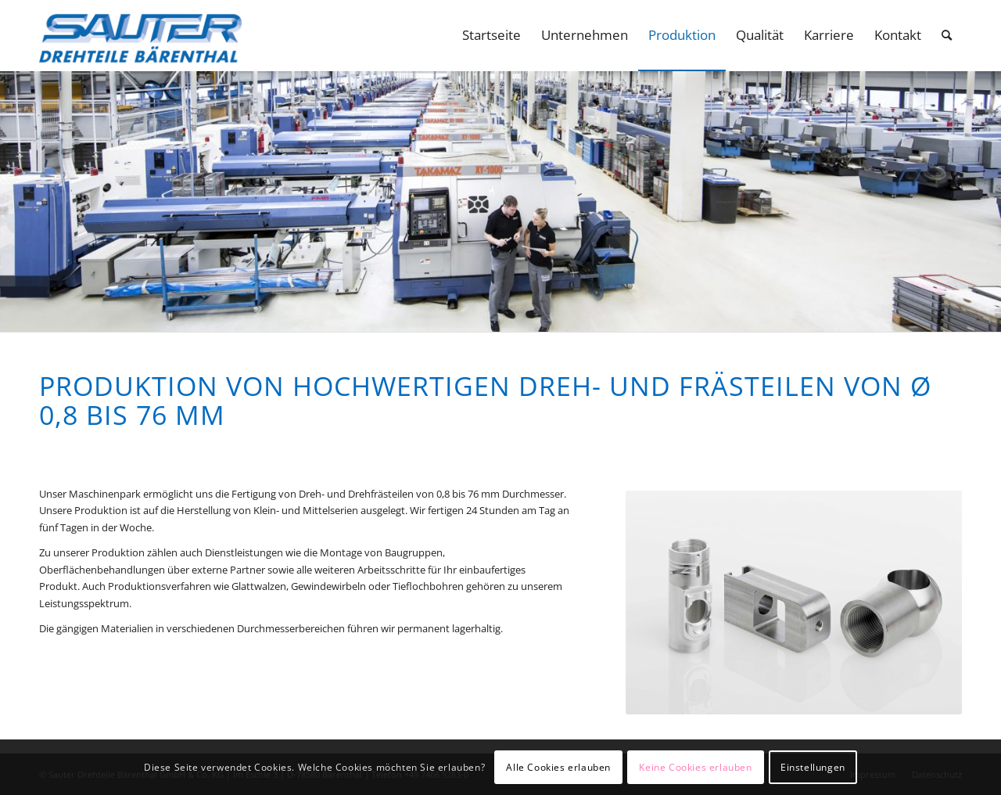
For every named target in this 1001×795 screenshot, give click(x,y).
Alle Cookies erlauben (558, 767)
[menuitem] (491, 35)
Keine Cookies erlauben (695, 767)
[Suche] (946, 35)
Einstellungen (812, 767)
